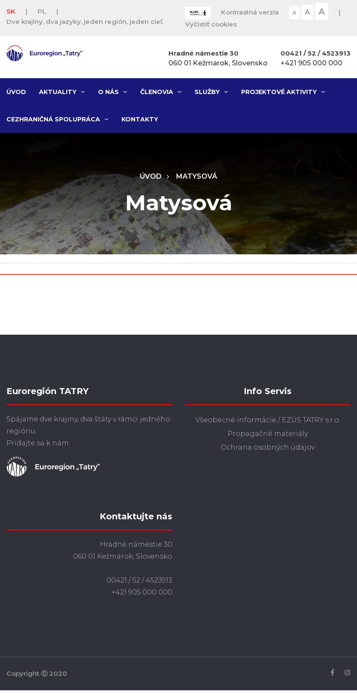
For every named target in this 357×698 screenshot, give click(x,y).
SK (10, 11)
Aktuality (62, 92)
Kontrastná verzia (250, 12)
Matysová (196, 176)
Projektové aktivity (283, 92)
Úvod (16, 92)
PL (42, 11)
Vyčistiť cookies (211, 24)
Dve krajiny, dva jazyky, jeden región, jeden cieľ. (84, 22)
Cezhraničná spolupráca (57, 119)
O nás (112, 92)
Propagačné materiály (267, 434)
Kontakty (139, 119)
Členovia (161, 92)
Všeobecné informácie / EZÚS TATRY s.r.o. (267, 420)
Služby (211, 92)
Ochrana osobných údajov (268, 447)
